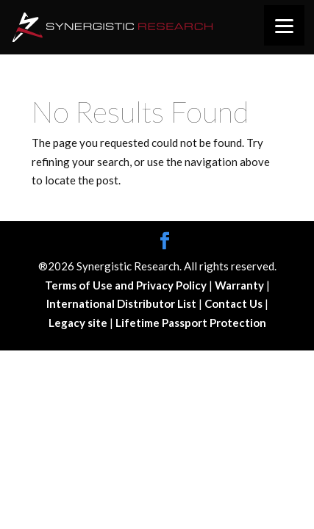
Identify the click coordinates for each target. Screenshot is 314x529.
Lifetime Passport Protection (190, 322)
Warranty (240, 285)
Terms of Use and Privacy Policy (127, 285)
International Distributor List (122, 303)
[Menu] (284, 25)
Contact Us (234, 303)
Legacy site (79, 322)
